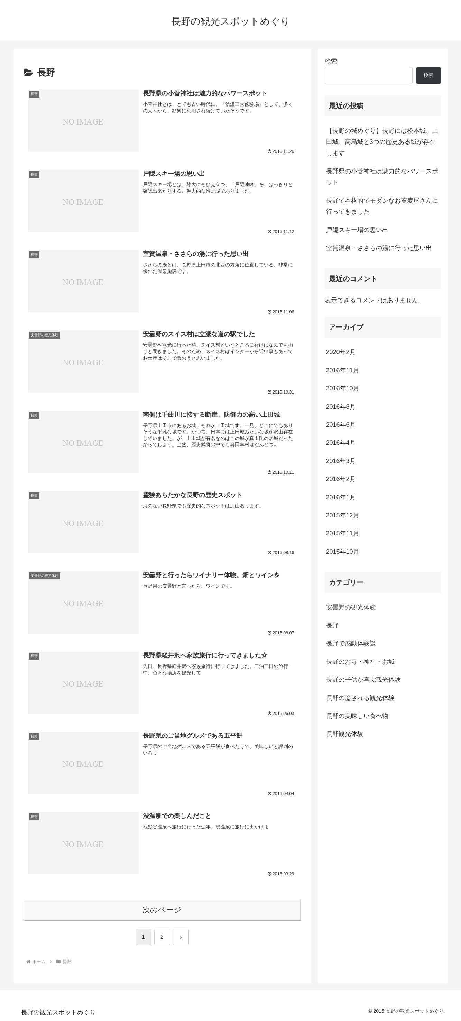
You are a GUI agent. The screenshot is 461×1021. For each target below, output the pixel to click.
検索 (331, 61)
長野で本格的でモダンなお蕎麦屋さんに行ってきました (382, 206)
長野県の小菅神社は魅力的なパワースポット (382, 177)
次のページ (162, 910)
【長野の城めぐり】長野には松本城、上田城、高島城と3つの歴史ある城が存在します (382, 142)
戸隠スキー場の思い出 (357, 230)
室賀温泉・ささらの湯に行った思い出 (379, 248)
